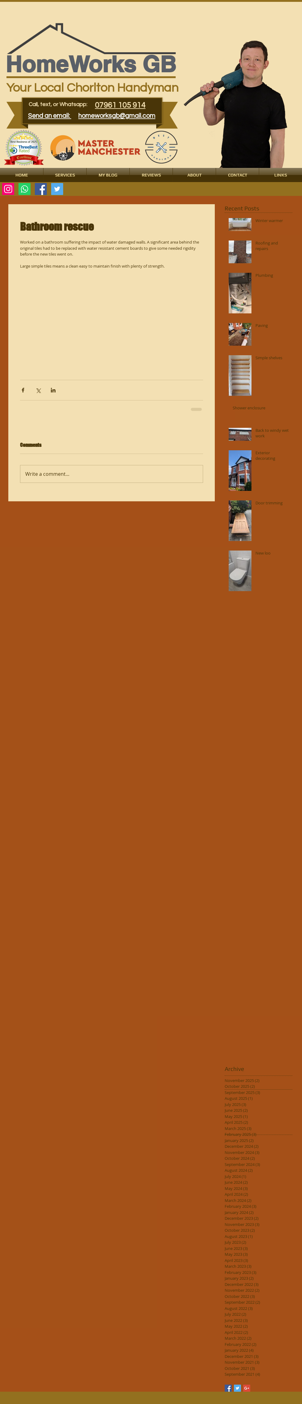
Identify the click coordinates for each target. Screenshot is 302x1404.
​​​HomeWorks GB (91, 64)
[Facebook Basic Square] (228, 1388)
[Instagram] (8, 189)
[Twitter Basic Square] (237, 1388)
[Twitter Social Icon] (57, 189)
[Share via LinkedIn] (53, 390)
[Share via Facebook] (23, 390)
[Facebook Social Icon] (41, 189)
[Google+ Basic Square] (246, 1388)
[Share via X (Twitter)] (38, 390)
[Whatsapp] (24, 189)
